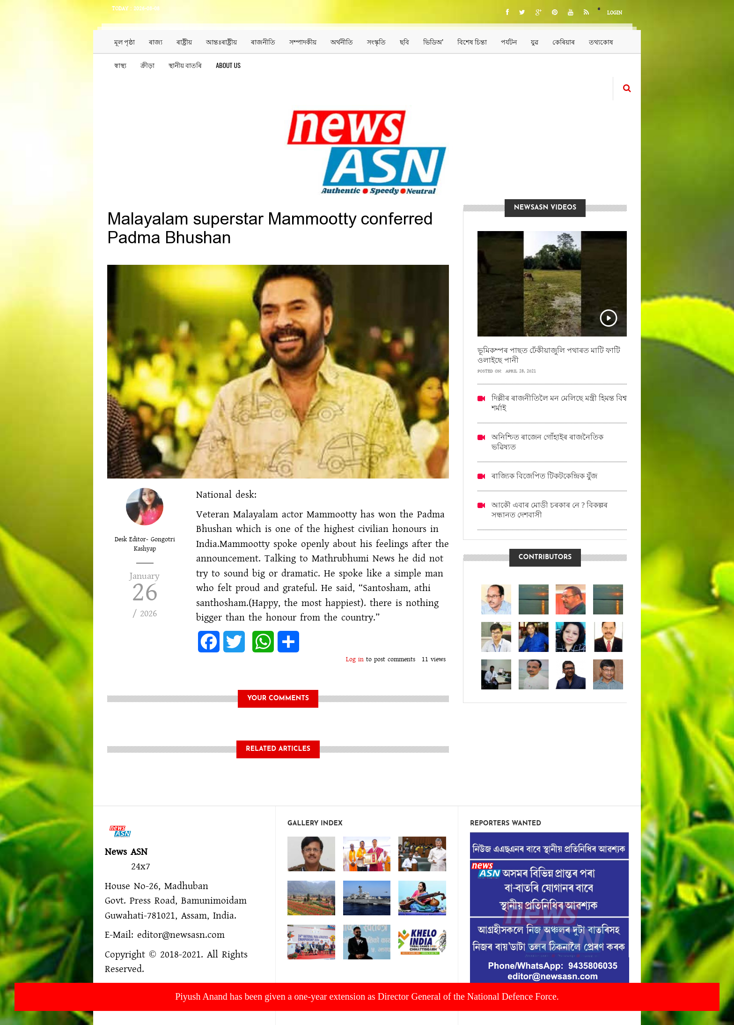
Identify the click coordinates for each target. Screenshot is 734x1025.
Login (614, 13)
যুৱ (534, 41)
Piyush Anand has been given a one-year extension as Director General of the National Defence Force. (367, 996)
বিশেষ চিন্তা (472, 41)
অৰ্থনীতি (341, 41)
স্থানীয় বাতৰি (185, 65)
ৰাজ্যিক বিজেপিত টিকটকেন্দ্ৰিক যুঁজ (544, 476)
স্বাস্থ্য (120, 65)
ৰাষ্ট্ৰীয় (184, 41)
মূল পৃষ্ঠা (124, 41)
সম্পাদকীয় (302, 41)
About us (228, 65)
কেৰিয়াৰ (563, 41)
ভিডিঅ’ (433, 41)
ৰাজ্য (155, 41)
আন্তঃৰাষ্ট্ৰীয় (221, 41)
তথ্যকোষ (601, 41)
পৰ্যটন (509, 41)
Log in (355, 659)
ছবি (404, 41)
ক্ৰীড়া (147, 65)
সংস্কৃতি (376, 41)
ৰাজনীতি (263, 41)
